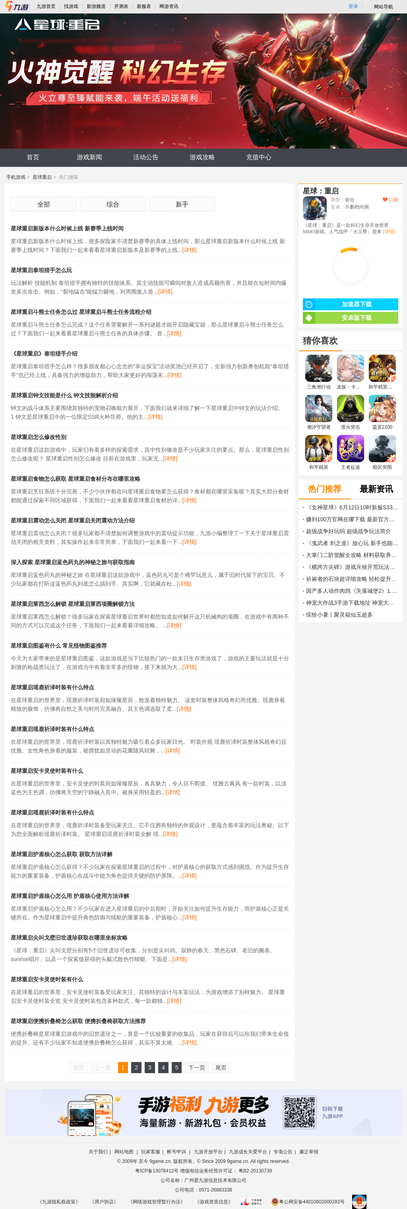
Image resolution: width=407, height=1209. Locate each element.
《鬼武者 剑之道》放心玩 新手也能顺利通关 (352, 543)
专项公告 (283, 1152)
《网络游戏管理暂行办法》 (156, 1202)
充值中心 (258, 157)
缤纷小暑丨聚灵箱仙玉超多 (339, 614)
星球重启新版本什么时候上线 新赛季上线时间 (67, 228)
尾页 (221, 1067)
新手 (182, 204)
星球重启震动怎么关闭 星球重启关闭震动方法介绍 (73, 520)
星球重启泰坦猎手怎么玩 (41, 270)
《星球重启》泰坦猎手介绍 (44, 353)
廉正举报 (308, 1152)
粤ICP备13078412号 (156, 1171)
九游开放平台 (208, 1152)
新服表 (144, 6)
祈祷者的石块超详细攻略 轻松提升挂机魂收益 (352, 579)
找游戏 (71, 6)
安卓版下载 (337, 318)
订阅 (390, 200)
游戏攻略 (202, 157)
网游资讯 (168, 6)
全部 (43, 204)
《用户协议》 (104, 1202)
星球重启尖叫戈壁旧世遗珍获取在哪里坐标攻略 (69, 937)
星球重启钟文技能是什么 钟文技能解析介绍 (64, 395)
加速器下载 (337, 304)
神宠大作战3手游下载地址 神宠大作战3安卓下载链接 (352, 603)
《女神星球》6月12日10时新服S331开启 (352, 507)
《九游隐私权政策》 (58, 1202)
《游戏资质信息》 (214, 1202)
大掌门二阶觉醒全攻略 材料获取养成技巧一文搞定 (352, 555)
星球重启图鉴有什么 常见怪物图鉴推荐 (59, 645)
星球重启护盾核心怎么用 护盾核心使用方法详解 (70, 896)
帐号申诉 (177, 1152)
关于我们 (98, 1152)
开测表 (121, 6)
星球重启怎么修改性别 (38, 437)
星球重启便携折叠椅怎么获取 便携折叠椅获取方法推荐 (78, 1021)
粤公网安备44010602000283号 (308, 1202)
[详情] (189, 250)
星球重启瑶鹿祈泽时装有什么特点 (52, 687)
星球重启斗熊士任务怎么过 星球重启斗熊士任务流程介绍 (81, 312)
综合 (113, 204)
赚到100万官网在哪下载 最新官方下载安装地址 (352, 519)
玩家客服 (150, 1152)
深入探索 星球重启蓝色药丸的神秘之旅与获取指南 (73, 562)
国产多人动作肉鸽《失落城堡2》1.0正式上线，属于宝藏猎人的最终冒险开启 (352, 591)
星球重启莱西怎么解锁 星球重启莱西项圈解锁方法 (73, 604)
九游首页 (46, 6)
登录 (353, 6)
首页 (33, 157)
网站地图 (124, 1152)
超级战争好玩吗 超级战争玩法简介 (348, 531)
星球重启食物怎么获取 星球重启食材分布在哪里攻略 (75, 479)
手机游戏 (15, 177)
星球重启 (42, 177)
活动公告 (146, 157)
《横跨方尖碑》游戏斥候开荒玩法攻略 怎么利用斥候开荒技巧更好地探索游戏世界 (352, 567)
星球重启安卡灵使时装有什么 (47, 771)
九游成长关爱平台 (248, 1152)
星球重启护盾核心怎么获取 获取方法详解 (61, 854)
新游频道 (96, 6)
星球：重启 (321, 191)
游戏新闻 (89, 157)
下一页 (196, 1067)
